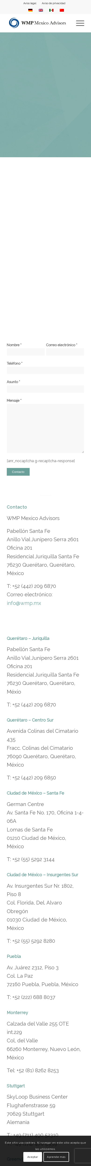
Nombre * (26, 349)
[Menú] (77, 23)
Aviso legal (29, 3)
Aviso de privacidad (53, 3)
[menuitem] (30, 3)
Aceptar (32, 1157)
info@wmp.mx (24, 603)
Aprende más (56, 1157)
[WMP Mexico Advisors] (38, 23)
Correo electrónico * (65, 349)
